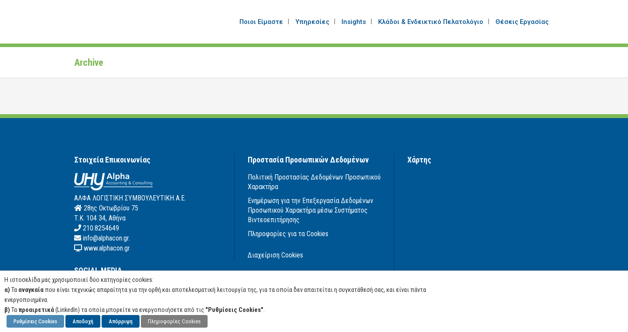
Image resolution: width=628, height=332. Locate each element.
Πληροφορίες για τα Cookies (288, 234)
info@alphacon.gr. (105, 238)
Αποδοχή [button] (82, 321)
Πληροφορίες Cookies (174, 321)
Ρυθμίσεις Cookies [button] (35, 321)
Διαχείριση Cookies (275, 255)
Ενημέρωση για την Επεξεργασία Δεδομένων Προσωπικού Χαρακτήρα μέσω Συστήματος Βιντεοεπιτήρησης (310, 210)
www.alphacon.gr (106, 248)
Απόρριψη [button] (121, 321)
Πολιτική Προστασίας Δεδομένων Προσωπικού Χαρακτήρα (314, 182)
